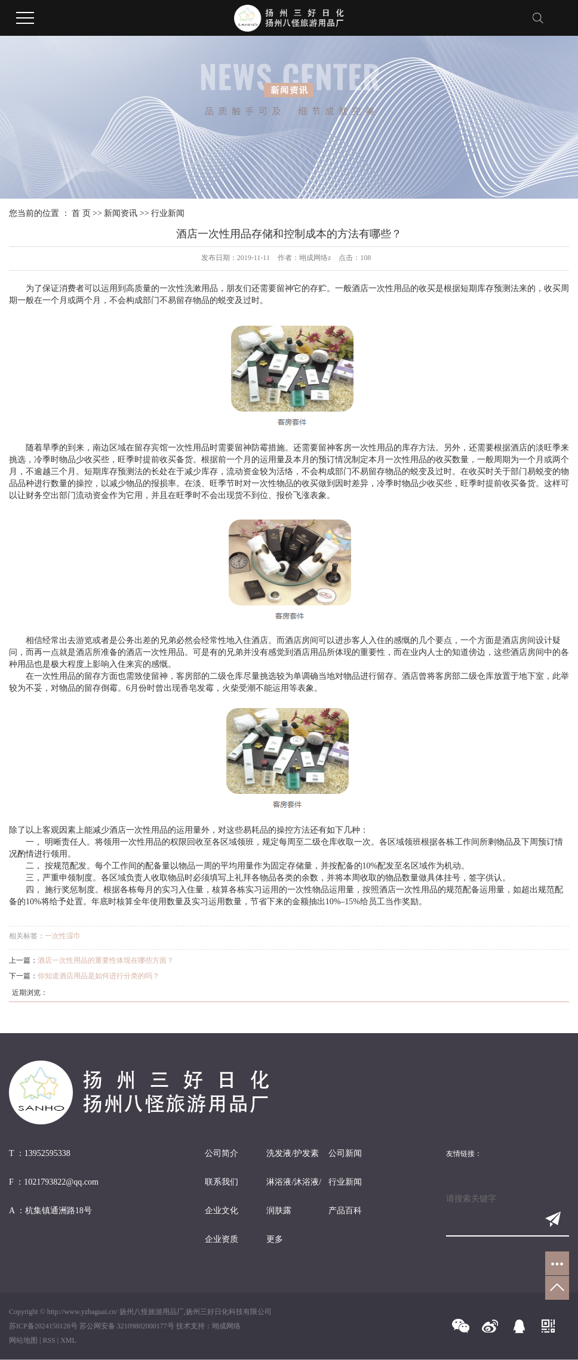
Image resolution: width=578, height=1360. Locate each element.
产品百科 (345, 1210)
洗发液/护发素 (292, 1153)
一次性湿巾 (63, 936)
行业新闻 (168, 213)
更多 (274, 1239)
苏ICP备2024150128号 (43, 1326)
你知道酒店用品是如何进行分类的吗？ (98, 976)
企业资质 (221, 1239)
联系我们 (221, 1181)
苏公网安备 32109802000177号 (126, 1326)
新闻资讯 (120, 213)
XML (68, 1340)
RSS (48, 1340)
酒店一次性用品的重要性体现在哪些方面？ (106, 960)
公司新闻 (345, 1153)
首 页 (81, 213)
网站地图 (23, 1340)
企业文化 (221, 1210)
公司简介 (221, 1153)
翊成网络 (226, 1326)
